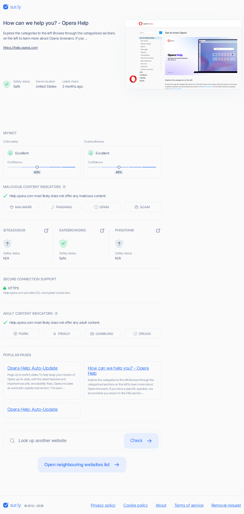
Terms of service (189, 505)
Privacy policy (103, 505)
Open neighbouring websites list (82, 465)
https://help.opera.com (20, 47)
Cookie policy (135, 505)
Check (141, 441)
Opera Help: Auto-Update (32, 368)
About (161, 505)
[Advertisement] (122, 110)
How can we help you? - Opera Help (119, 370)
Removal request (226, 505)
